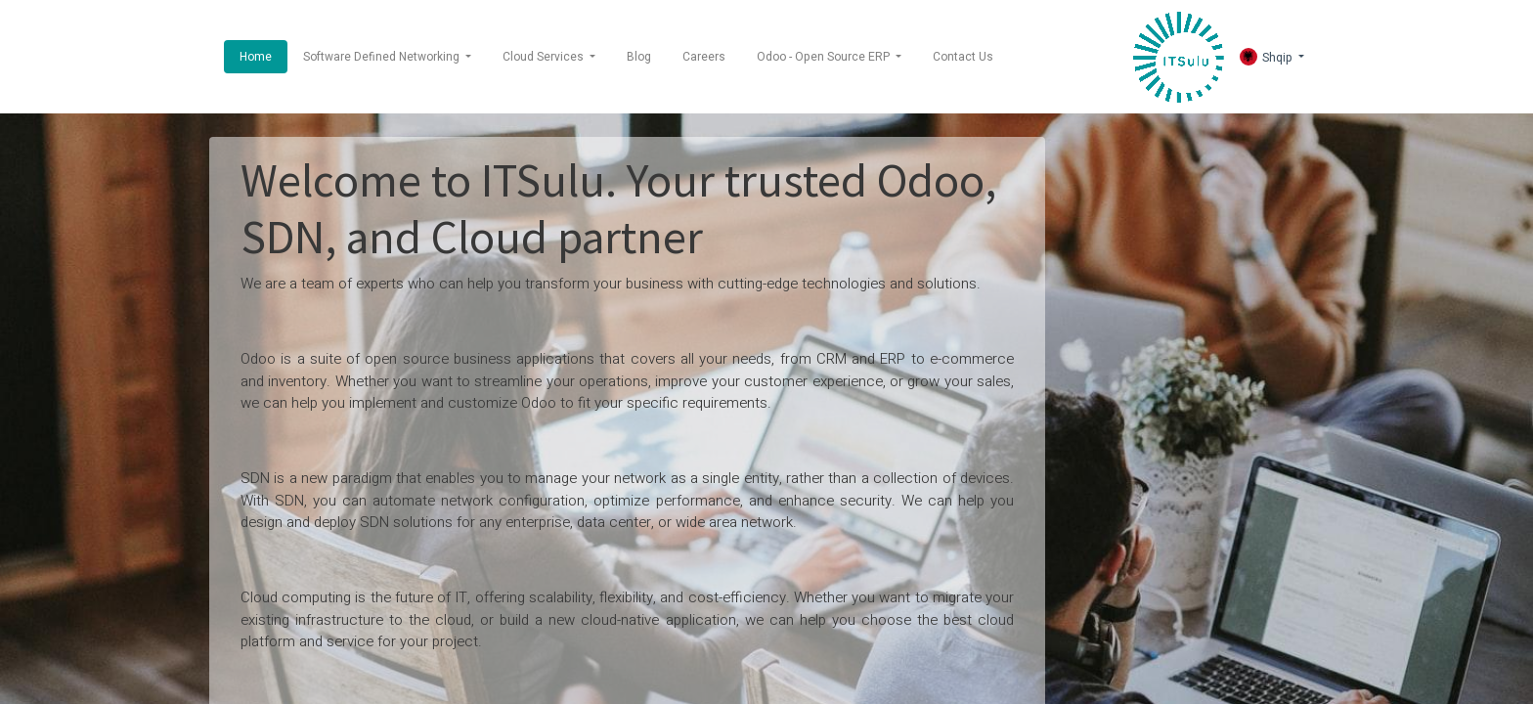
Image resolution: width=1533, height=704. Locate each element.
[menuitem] (255, 56)
